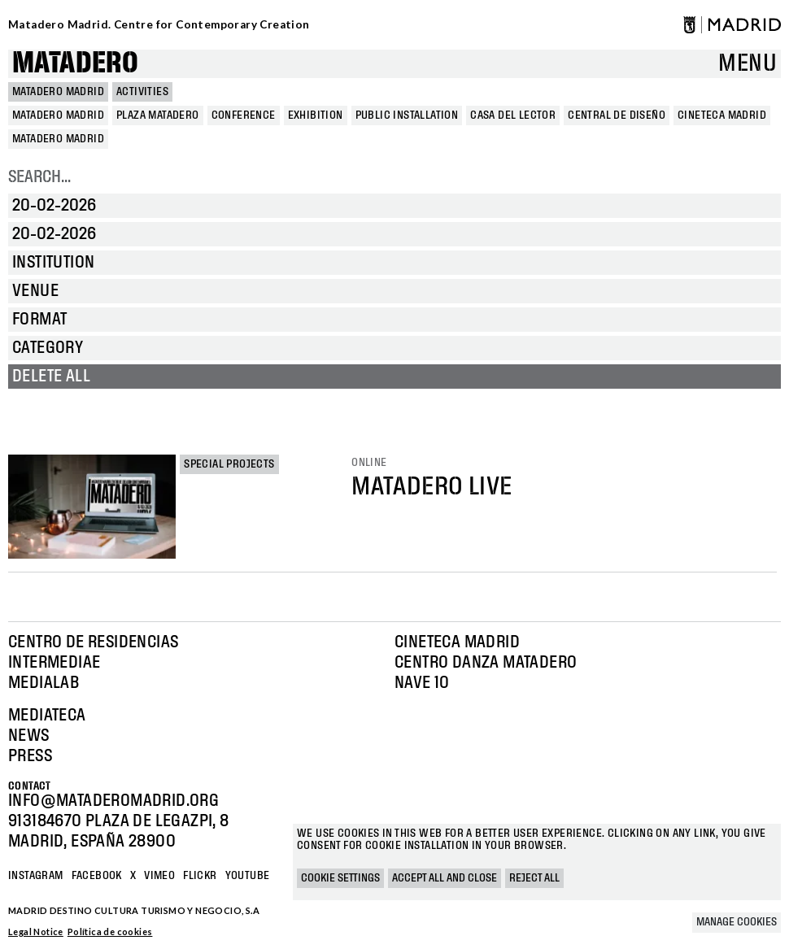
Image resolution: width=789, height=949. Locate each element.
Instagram (35, 876)
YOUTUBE (247, 876)
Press (30, 756)
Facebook (97, 876)
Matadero (75, 64)
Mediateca (47, 715)
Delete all (51, 376)
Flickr (199, 876)
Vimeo (159, 876)
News (29, 736)
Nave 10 (422, 683)
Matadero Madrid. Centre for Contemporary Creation (159, 24)
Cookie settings (340, 878)
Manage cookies (736, 922)
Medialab (43, 683)
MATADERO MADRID (58, 92)
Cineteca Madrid (457, 642)
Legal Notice (35, 931)
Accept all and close (444, 878)
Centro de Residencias (93, 642)
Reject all (534, 878)
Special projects (229, 464)
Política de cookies (110, 931)
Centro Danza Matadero (485, 663)
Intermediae (54, 663)
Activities (142, 92)
